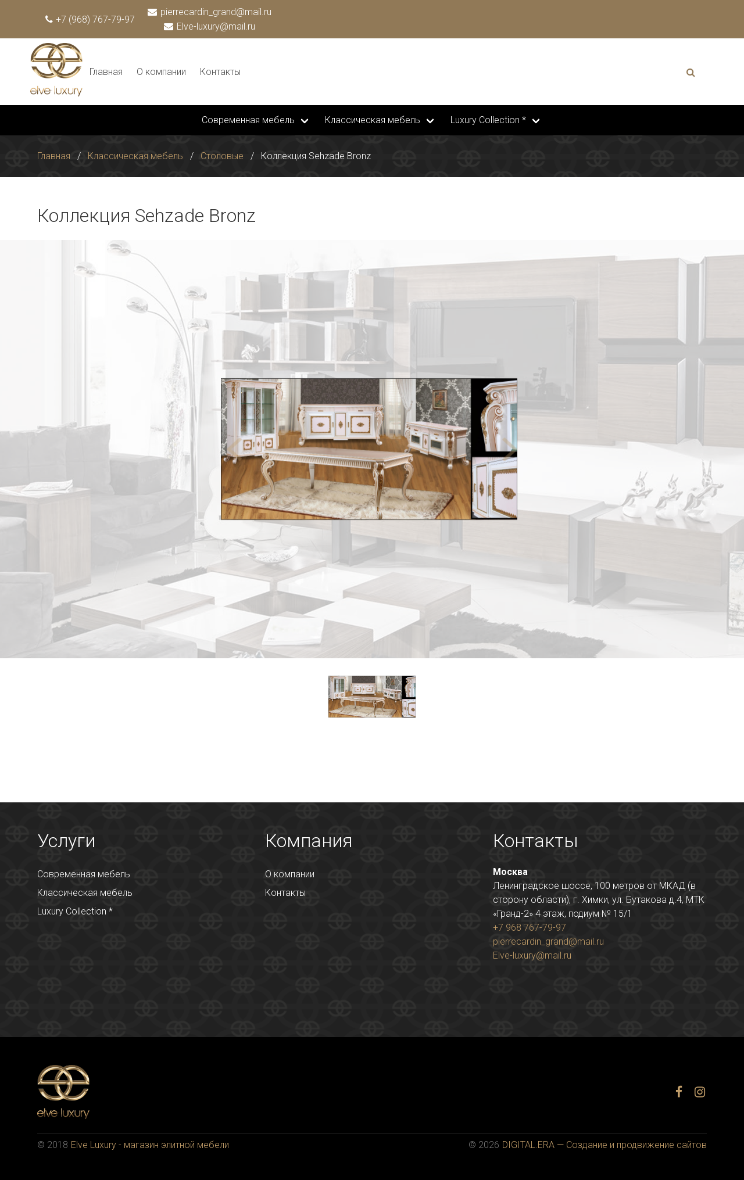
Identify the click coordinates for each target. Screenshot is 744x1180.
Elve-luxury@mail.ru (210, 26)
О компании (161, 71)
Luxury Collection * (488, 119)
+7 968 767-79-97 (529, 927)
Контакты (220, 71)
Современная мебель (248, 119)
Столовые (222, 156)
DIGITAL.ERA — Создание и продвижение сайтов (604, 1144)
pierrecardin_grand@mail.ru (210, 11)
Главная (106, 71)
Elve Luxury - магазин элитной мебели (150, 1144)
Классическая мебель (372, 119)
